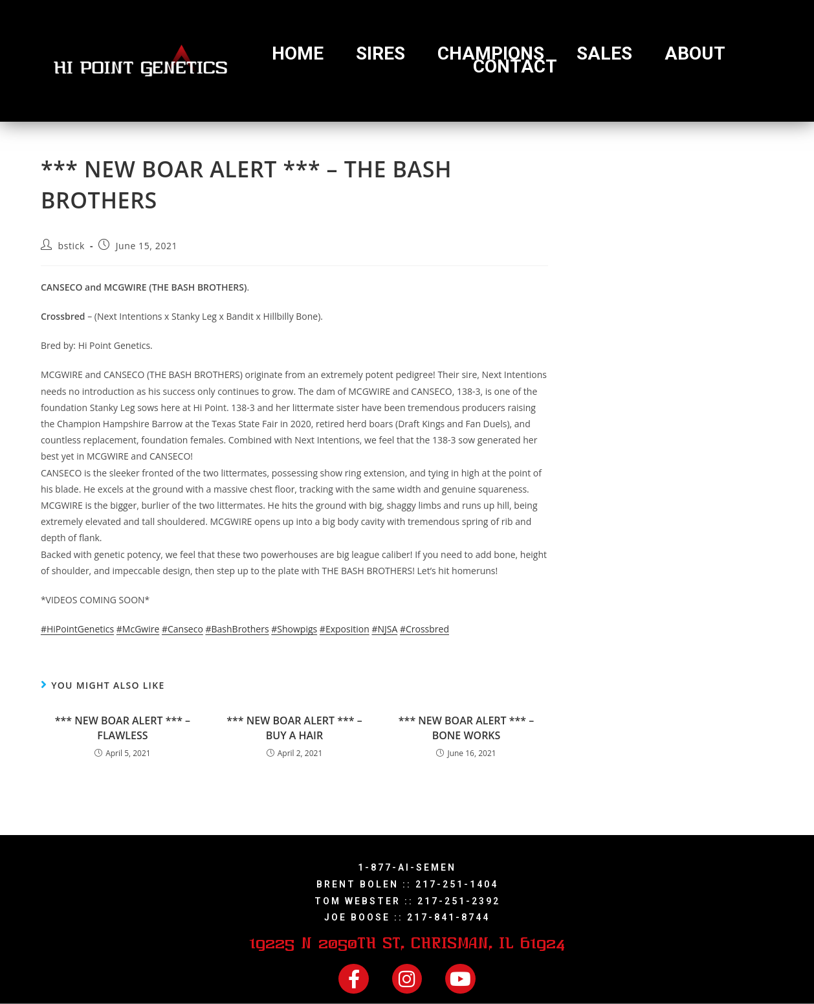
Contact (515, 66)
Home (298, 53)
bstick (71, 246)
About (695, 53)
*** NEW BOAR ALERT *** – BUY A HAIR (294, 727)
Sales (604, 53)
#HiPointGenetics (77, 629)
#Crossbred (424, 629)
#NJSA (384, 629)
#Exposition (344, 629)
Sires (380, 53)
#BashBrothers (237, 629)
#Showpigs (294, 629)
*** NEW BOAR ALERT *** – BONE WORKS (466, 727)
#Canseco (182, 629)
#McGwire (138, 629)
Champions (490, 53)
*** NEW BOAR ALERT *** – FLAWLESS (122, 727)
